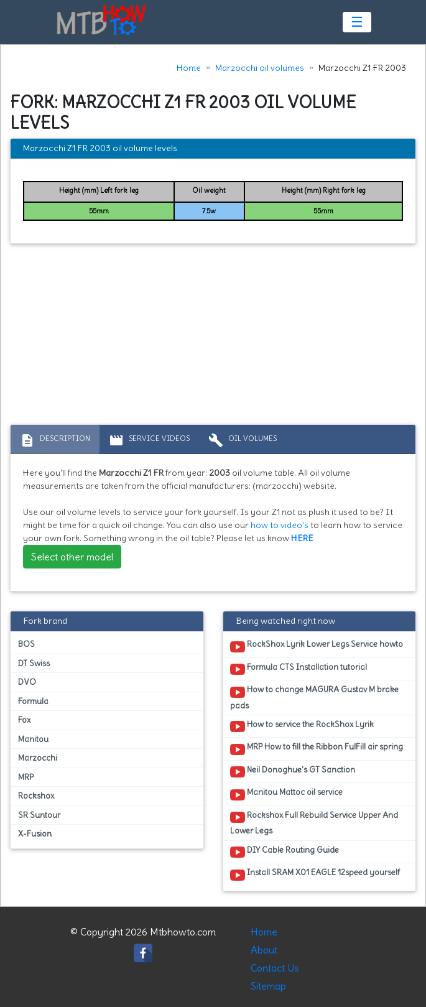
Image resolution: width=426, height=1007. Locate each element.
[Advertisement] (213, 337)
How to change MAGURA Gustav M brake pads (314, 697)
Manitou (33, 739)
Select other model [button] (72, 556)
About (264, 950)
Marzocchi (37, 758)
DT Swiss (34, 663)
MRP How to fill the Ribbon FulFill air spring (316, 748)
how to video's (279, 525)
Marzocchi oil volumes (259, 67)
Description (55, 440)
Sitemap (268, 986)
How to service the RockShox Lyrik (302, 726)
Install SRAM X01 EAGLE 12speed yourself (315, 874)
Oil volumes (242, 440)
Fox (24, 720)
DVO (27, 682)
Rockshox (36, 796)
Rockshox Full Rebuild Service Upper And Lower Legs (314, 823)
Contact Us (275, 968)
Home (189, 67)
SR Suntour (39, 815)
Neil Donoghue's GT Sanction (292, 771)
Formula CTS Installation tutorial (298, 669)
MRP (26, 777)
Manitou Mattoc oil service (286, 794)
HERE (302, 538)
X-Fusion (35, 833)
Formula (33, 701)
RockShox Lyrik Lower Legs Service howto (316, 646)
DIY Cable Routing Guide (284, 852)
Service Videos (149, 440)
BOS (26, 644)
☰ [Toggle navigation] (357, 21)
